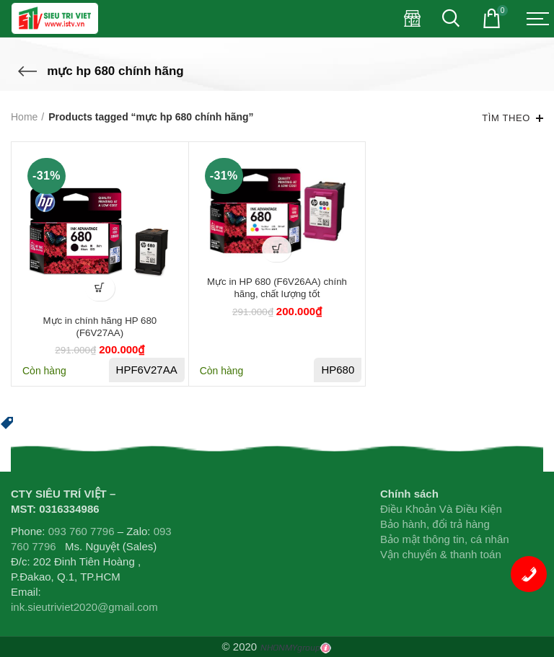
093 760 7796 (81, 531)
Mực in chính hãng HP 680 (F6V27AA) (99, 328)
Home (24, 117)
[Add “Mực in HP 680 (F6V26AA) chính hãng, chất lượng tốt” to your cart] (276, 249)
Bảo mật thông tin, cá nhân (444, 539)
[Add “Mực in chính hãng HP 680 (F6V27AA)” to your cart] (100, 288)
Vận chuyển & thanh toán (440, 554)
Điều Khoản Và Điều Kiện (441, 509)
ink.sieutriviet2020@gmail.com (84, 607)
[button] (7, 421)
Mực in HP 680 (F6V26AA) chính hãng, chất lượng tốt (277, 289)
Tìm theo (506, 118)
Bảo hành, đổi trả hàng (435, 524)
